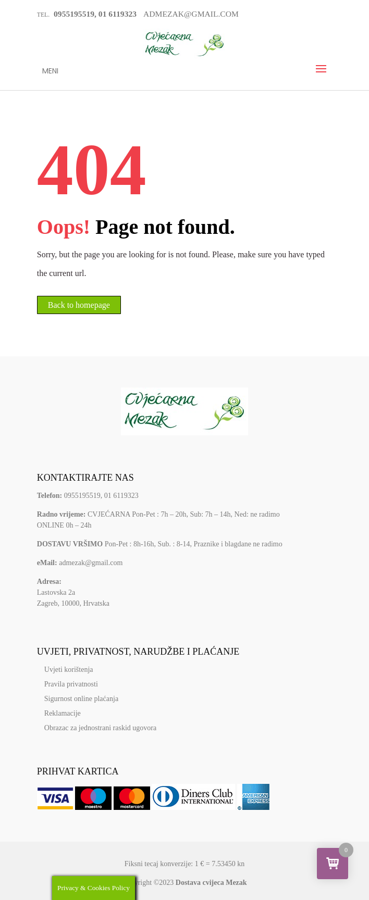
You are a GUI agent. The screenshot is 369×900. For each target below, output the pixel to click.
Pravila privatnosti (71, 684)
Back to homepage (79, 305)
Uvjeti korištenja (68, 669)
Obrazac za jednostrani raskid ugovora (100, 728)
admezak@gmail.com (90, 563)
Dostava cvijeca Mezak (211, 882)
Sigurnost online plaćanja (81, 699)
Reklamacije (62, 713)
